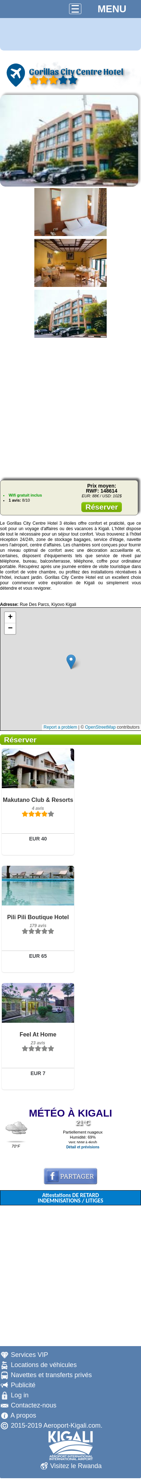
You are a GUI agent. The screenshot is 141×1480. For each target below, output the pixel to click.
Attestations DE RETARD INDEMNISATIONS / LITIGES (70, 1198)
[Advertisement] (68, 407)
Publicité (23, 1385)
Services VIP (29, 1354)
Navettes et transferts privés (51, 1375)
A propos (23, 1415)
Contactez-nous (33, 1405)
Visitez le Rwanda (76, 1466)
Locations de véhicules (44, 1364)
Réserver (101, 507)
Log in (20, 1395)
